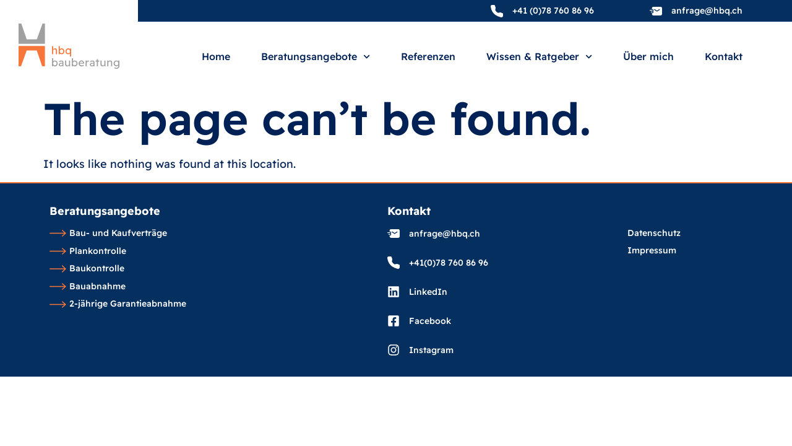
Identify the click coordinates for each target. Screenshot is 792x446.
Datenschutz (654, 233)
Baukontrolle (87, 269)
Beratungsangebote (315, 56)
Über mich (648, 57)
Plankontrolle (88, 251)
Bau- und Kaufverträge (108, 233)
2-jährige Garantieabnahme (118, 304)
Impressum (651, 251)
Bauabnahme (88, 287)
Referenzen (428, 57)
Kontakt (723, 57)
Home (216, 57)
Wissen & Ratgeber (539, 56)
